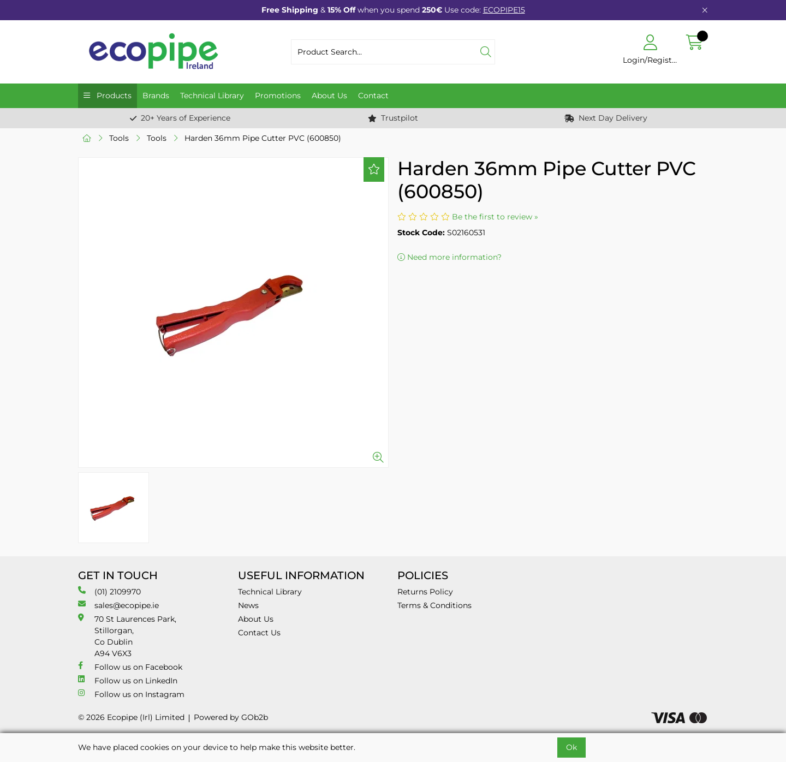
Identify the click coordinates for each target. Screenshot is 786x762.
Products (113, 95)
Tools (119, 138)
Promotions (278, 95)
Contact (373, 95)
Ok (571, 747)
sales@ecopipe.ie (118, 605)
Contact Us (259, 633)
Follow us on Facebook (130, 667)
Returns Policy (425, 592)
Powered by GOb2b (231, 717)
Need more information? (449, 257)
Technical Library (212, 95)
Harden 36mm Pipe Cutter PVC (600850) (262, 138)
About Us (329, 95)
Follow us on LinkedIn (127, 680)
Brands (155, 95)
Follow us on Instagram (131, 694)
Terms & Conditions (434, 605)
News (248, 605)
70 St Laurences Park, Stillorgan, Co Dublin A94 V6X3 (127, 636)
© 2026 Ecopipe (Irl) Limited (131, 717)
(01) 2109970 (109, 591)
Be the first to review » (495, 217)
